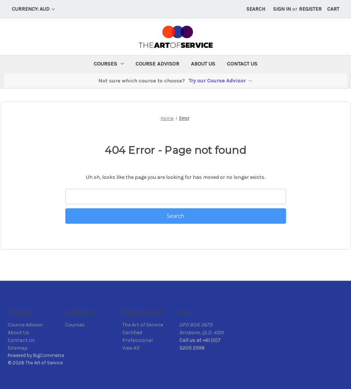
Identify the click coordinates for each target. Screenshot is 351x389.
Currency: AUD (33, 9)
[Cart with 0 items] (333, 9)
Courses (109, 63)
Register (310, 9)
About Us (203, 63)
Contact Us (242, 63)
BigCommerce (48, 355)
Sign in (282, 9)
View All (131, 348)
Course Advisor (157, 63)
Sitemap (18, 348)
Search (255, 9)
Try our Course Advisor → (221, 80)
